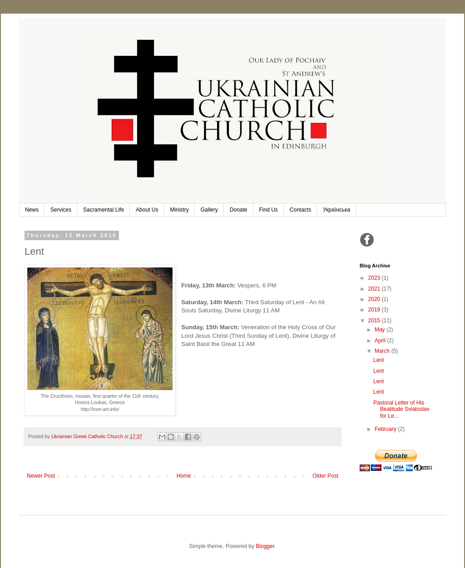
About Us (147, 210)
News (32, 210)
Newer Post (41, 476)
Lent (378, 360)
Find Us (268, 210)
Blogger (265, 546)
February (386, 429)
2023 (375, 278)
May (380, 329)
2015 (375, 320)
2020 (375, 299)
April (381, 340)
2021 (375, 289)
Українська (336, 210)
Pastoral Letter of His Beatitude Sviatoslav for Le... (401, 409)
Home (184, 476)
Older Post (325, 476)
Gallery (209, 210)
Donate (238, 210)
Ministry (179, 210)
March (383, 351)
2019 (375, 309)
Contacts (300, 210)
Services (60, 210)
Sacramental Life (103, 210)
